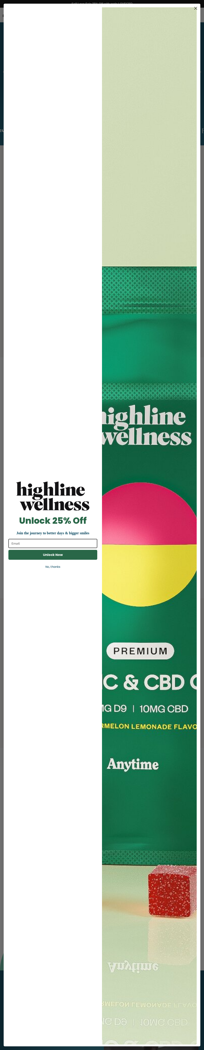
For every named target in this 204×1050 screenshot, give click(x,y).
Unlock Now (53, 554)
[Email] (52, 543)
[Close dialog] (195, 8)
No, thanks (52, 567)
